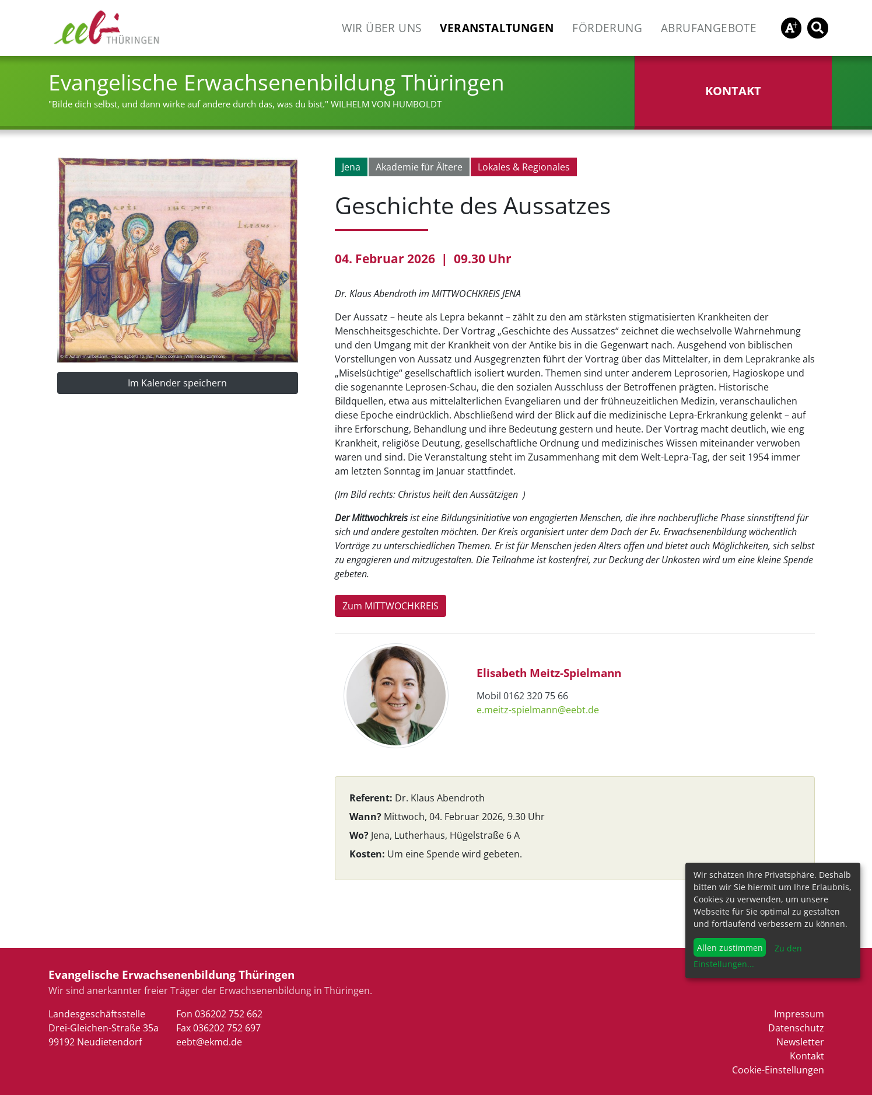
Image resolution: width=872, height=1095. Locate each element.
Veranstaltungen (497, 28)
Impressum (799, 1013)
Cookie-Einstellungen (778, 1069)
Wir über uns (382, 28)
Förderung (607, 28)
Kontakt (807, 1055)
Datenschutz (796, 1027)
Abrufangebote (709, 28)
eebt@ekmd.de (209, 1041)
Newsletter (800, 1041)
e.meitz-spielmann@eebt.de (538, 709)
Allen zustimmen (730, 947)
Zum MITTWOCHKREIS (390, 605)
